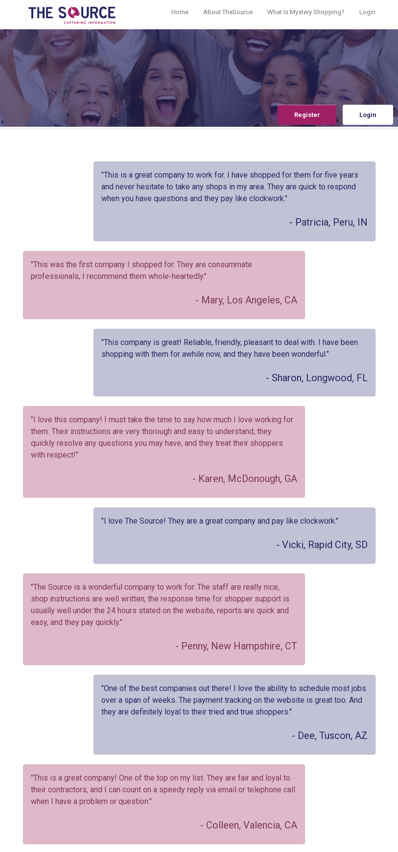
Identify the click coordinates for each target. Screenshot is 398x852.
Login (367, 12)
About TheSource (228, 12)
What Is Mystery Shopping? (306, 12)
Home (179, 12)
